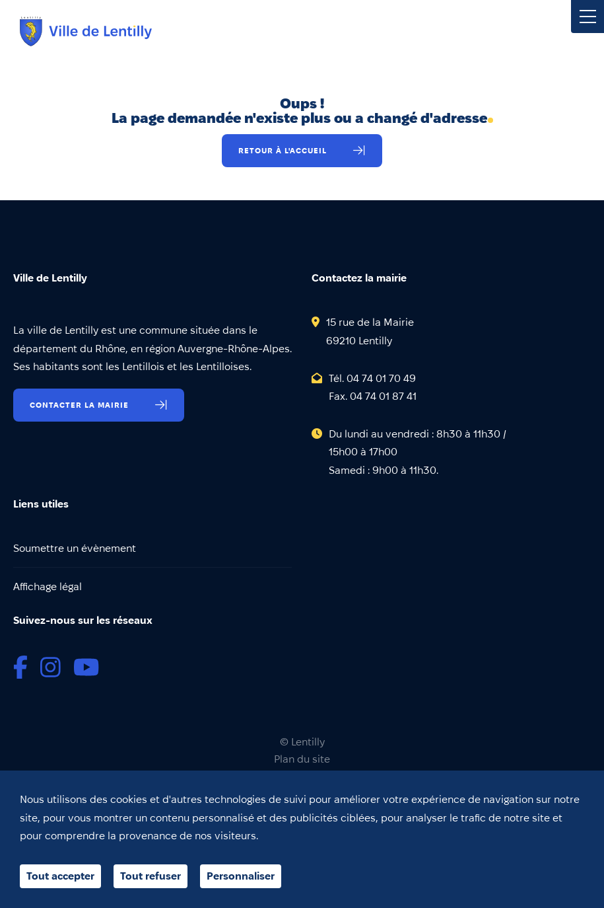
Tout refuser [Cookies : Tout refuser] (150, 876)
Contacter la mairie (79, 404)
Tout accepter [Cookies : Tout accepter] (60, 876)
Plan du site (302, 759)
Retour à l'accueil (282, 150)
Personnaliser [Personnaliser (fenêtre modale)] (241, 876)
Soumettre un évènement (74, 548)
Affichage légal (47, 586)
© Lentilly (302, 742)
